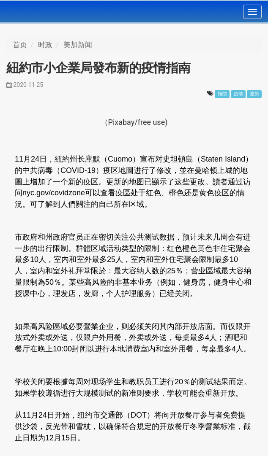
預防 (222, 94)
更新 (254, 94)
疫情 (238, 94)
